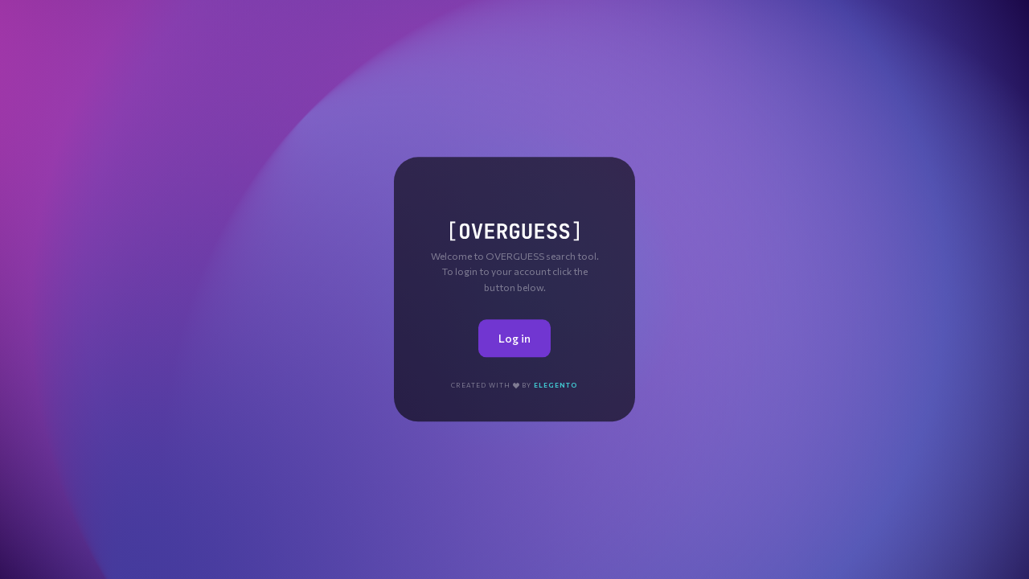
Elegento (556, 385)
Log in (514, 338)
